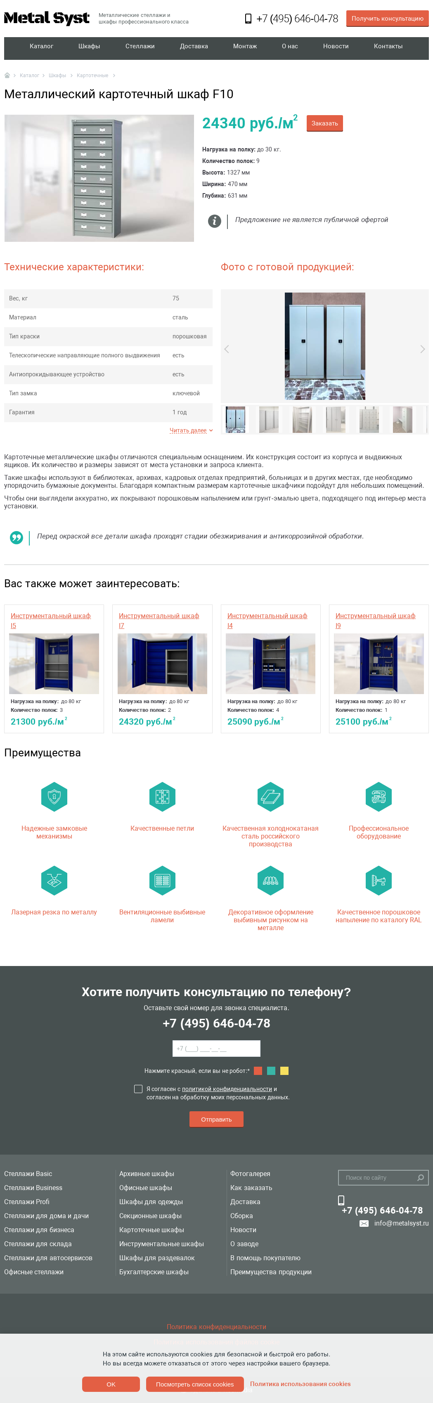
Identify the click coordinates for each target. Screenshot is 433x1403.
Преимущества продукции (270, 1272)
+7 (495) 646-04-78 (216, 1023)
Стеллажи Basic (28, 1174)
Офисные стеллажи (34, 1272)
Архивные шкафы (146, 1174)
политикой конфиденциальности (227, 1089)
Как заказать (251, 1188)
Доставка (195, 48)
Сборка (241, 1216)
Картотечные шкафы (151, 1230)
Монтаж (246, 48)
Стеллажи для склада (38, 1244)
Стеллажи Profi (27, 1202)
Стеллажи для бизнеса (39, 1230)
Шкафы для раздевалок (157, 1258)
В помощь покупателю (265, 1258)
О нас (290, 48)
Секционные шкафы (150, 1216)
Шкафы (90, 48)
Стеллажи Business (33, 1188)
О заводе (244, 1244)
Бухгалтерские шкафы (154, 1272)
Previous (228, 349)
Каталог (41, 48)
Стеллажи (140, 48)
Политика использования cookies (300, 1384)
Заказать (325, 123)
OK (111, 1384)
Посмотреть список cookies (195, 1384)
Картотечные (93, 75)
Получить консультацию (388, 18)
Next (421, 349)
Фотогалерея (250, 1174)
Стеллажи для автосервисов (48, 1258)
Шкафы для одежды (151, 1202)
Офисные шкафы (145, 1188)
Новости (336, 48)
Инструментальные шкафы (161, 1244)
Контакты (388, 48)
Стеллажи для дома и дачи (46, 1216)
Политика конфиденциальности (216, 1327)
